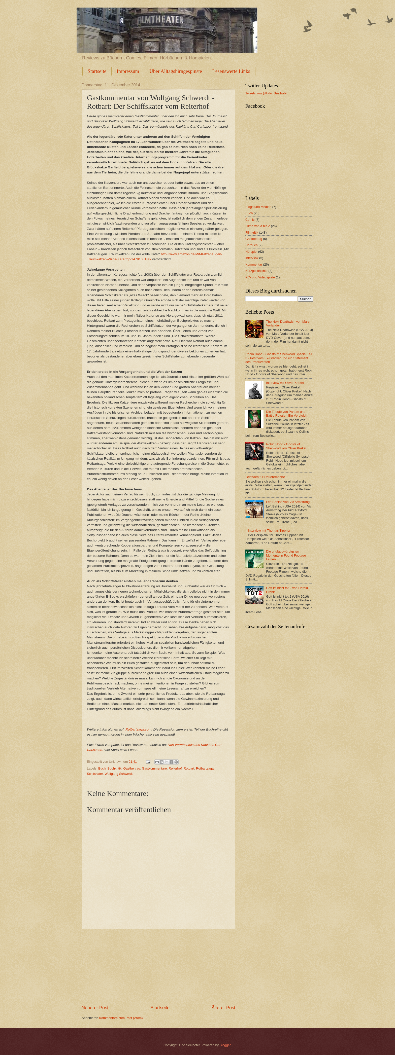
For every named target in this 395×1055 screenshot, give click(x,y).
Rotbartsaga (205, 768)
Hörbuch (251, 245)
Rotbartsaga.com (138, 729)
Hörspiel (251, 251)
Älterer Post (223, 1007)
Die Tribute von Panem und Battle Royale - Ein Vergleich (286, 413)
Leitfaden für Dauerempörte (265, 477)
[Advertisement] (158, 966)
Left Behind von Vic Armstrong (288, 502)
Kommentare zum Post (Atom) (121, 1018)
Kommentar (253, 264)
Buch (102, 768)
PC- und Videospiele (260, 277)
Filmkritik (251, 232)
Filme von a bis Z (257, 226)
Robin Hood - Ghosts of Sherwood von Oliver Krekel (286, 446)
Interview (251, 258)
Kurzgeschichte (256, 271)
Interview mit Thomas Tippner (269, 530)
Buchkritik (115, 768)
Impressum (128, 71)
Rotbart (189, 768)
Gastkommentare (154, 768)
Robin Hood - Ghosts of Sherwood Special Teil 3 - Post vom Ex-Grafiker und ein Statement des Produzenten (278, 358)
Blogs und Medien (258, 207)
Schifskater (95, 774)
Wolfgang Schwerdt (119, 774)
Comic (249, 220)
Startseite (97, 71)
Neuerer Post (95, 1007)
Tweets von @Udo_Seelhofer (266, 93)
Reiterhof (175, 768)
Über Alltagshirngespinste (175, 71)
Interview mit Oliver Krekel (285, 383)
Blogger (225, 1045)
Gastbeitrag (131, 768)
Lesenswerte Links (231, 71)
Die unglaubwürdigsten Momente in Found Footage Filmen (286, 555)
